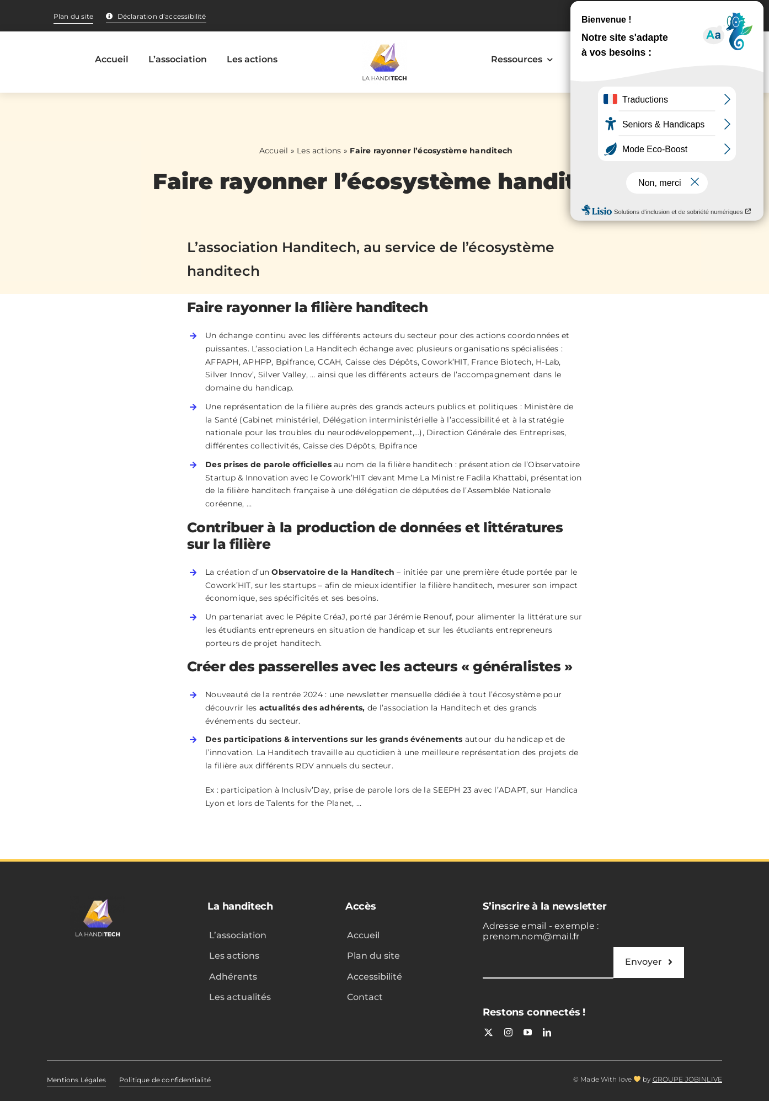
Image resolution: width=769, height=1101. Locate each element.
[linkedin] (547, 1032)
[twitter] (488, 1032)
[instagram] (508, 1032)
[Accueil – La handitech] (384, 62)
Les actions (319, 151)
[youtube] (528, 1032)
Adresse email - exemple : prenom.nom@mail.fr (541, 931)
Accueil (274, 151)
